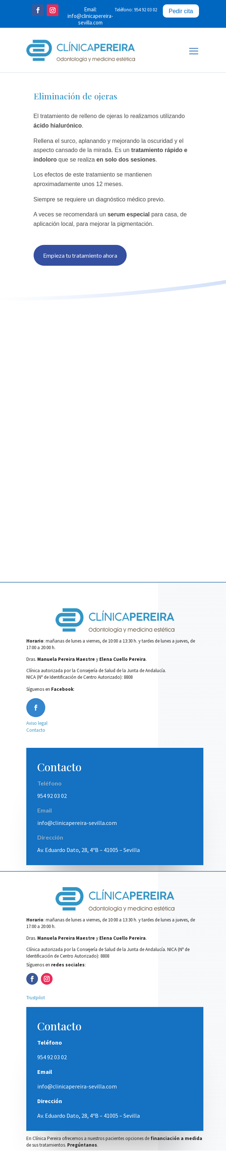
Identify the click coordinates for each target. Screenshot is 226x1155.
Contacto (35, 734)
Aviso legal (36, 727)
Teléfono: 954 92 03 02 (136, 10)
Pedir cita (181, 11)
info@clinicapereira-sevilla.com (90, 19)
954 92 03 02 (52, 800)
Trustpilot (35, 1002)
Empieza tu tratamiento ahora (80, 259)
